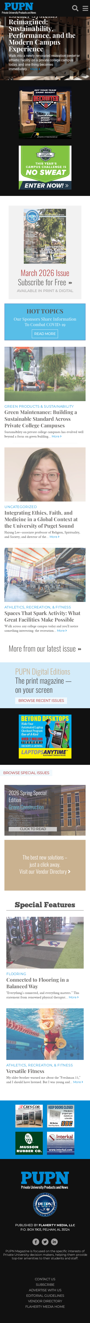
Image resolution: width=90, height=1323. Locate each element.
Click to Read (33, 829)
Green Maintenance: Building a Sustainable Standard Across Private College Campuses (40, 418)
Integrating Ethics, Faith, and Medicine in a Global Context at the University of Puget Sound (41, 519)
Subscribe (45, 1285)
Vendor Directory (45, 1301)
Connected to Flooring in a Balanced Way (37, 983)
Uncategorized (20, 507)
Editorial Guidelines (45, 1296)
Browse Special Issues (26, 773)
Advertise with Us (45, 1290)
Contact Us (45, 1279)
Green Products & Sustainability (39, 407)
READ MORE (45, 334)
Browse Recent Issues (41, 700)
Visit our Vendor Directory (45, 871)
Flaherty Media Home (45, 1307)
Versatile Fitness (25, 1070)
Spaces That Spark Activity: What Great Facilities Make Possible (42, 616)
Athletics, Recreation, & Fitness (37, 607)
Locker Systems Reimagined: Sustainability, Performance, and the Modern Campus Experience (42, 31)
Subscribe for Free (45, 282)
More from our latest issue (45, 648)
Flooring (16, 974)
